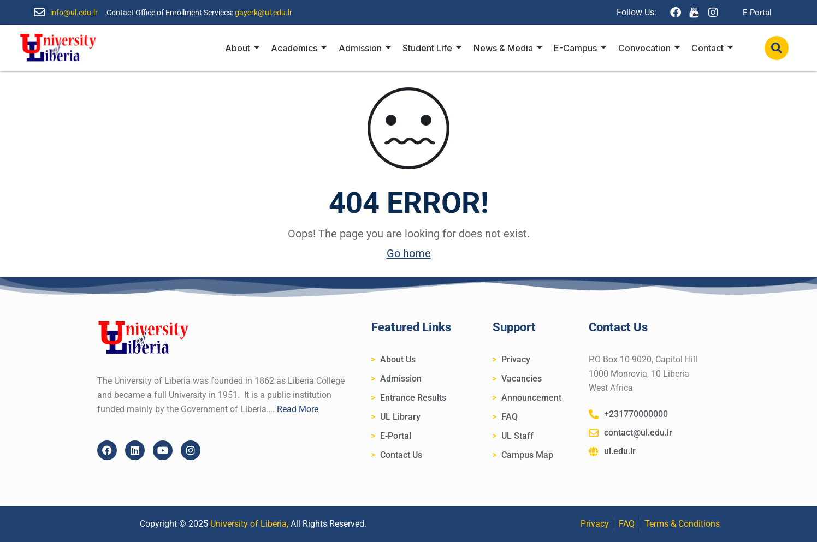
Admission (366, 48)
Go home (409, 253)
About (244, 48)
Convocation (649, 48)
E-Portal (757, 12)
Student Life (433, 48)
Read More (297, 409)
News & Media (508, 48)
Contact (712, 48)
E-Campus (580, 48)
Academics (301, 48)
